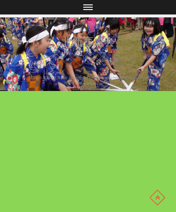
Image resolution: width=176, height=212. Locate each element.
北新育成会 (88, 41)
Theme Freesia (108, 77)
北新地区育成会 (55, 77)
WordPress (88, 83)
